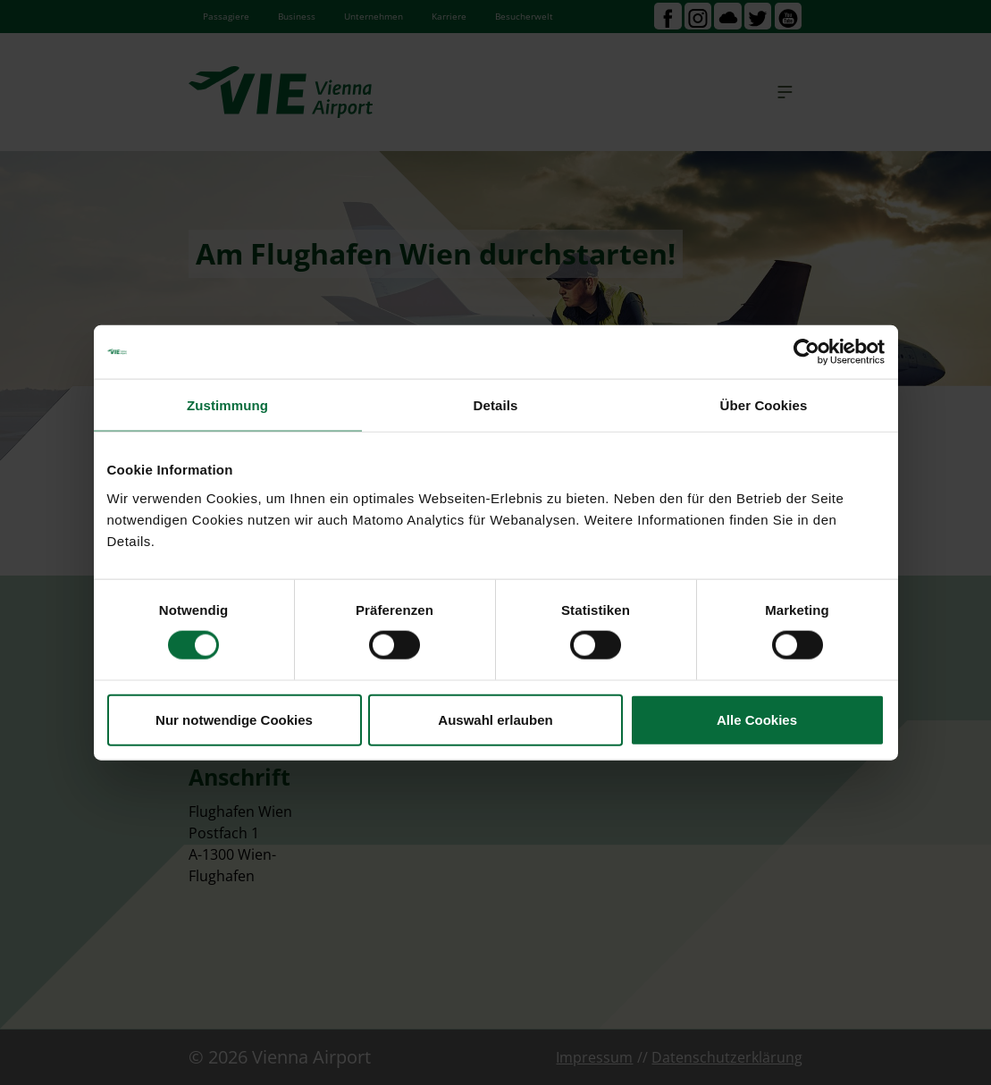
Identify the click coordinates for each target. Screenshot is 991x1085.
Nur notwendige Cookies (234, 719)
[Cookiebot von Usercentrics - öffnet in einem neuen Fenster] (806, 352)
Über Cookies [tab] (764, 405)
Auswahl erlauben (495, 719)
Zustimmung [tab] (227, 405)
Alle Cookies (757, 719)
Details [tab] (496, 405)
